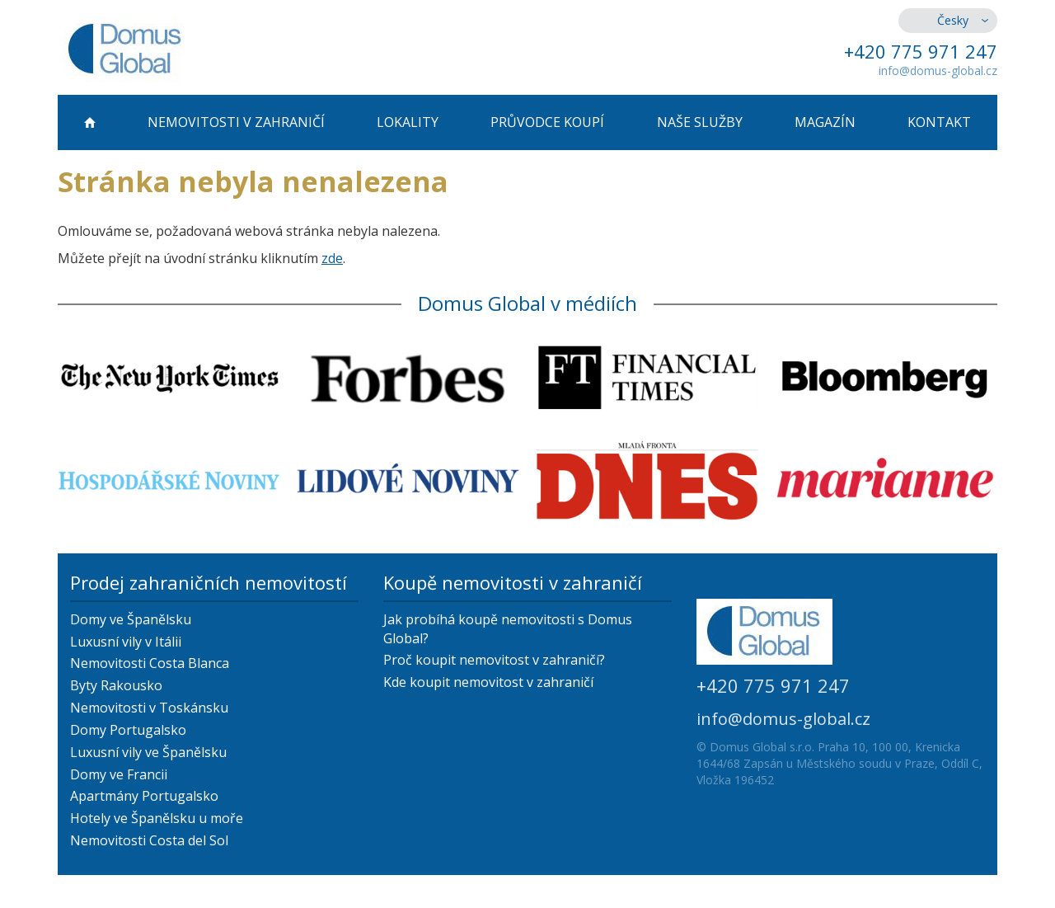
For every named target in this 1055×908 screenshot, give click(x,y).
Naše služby (700, 122)
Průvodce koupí (547, 122)
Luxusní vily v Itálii (125, 642)
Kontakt (939, 122)
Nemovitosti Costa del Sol (149, 840)
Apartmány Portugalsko (144, 796)
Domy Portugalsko (128, 730)
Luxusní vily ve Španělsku (148, 752)
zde (332, 258)
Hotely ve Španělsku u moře (156, 818)
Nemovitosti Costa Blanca (149, 663)
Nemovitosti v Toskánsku (149, 708)
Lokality (407, 122)
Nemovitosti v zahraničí (236, 122)
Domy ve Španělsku (130, 619)
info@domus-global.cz (938, 70)
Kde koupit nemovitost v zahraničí (488, 682)
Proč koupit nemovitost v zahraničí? (494, 660)
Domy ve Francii (118, 774)
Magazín (825, 122)
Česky (952, 20)
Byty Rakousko (116, 685)
